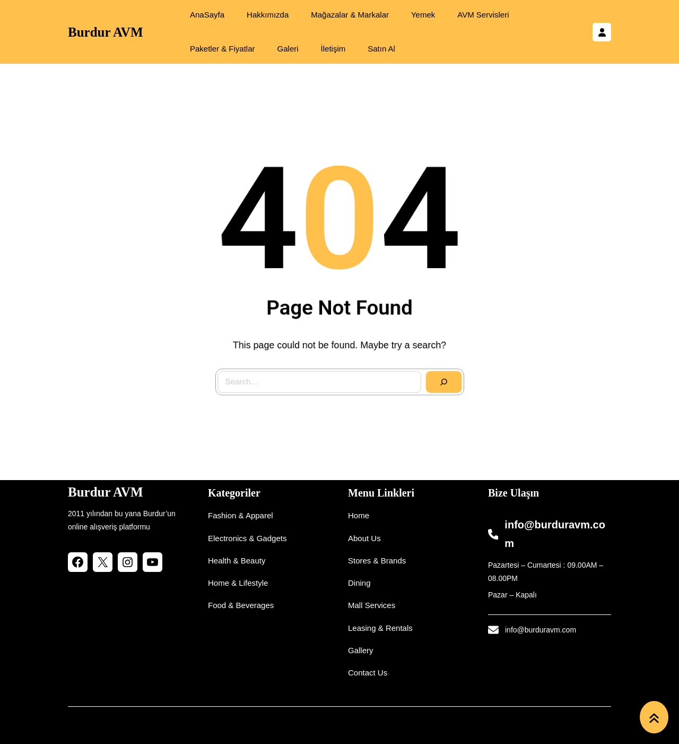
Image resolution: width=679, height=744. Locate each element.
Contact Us (367, 672)
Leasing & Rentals (380, 627)
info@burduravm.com (540, 630)
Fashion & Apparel (240, 515)
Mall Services (371, 605)
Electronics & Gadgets (247, 538)
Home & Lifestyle (238, 582)
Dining (359, 582)
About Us (364, 538)
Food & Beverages (241, 605)
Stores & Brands (377, 560)
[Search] (428, 366)
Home (358, 515)
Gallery (360, 650)
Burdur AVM (105, 32)
